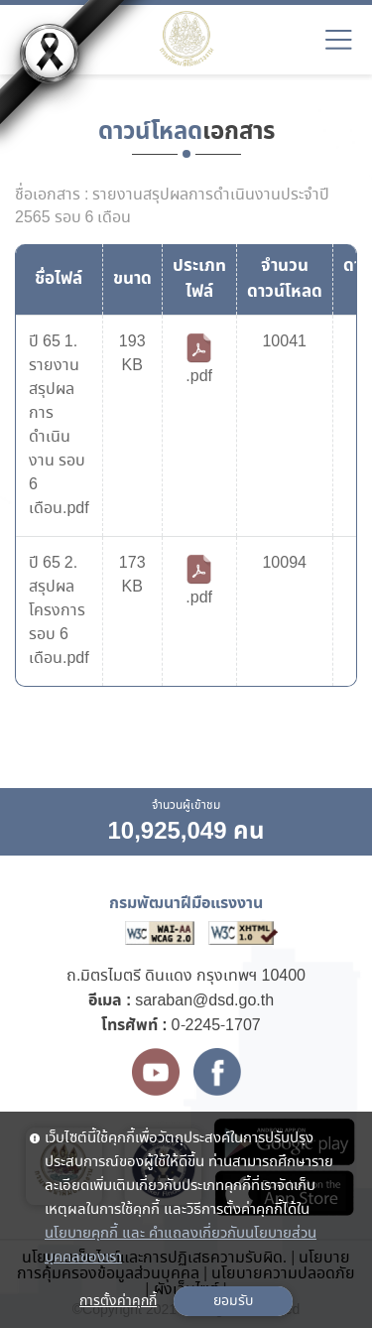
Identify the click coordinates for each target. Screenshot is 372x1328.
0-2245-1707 (216, 1025)
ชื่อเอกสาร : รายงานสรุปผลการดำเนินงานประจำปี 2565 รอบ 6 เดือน (172, 206)
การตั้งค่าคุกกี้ (118, 1301)
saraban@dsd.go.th (204, 1001)
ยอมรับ (233, 1301)
